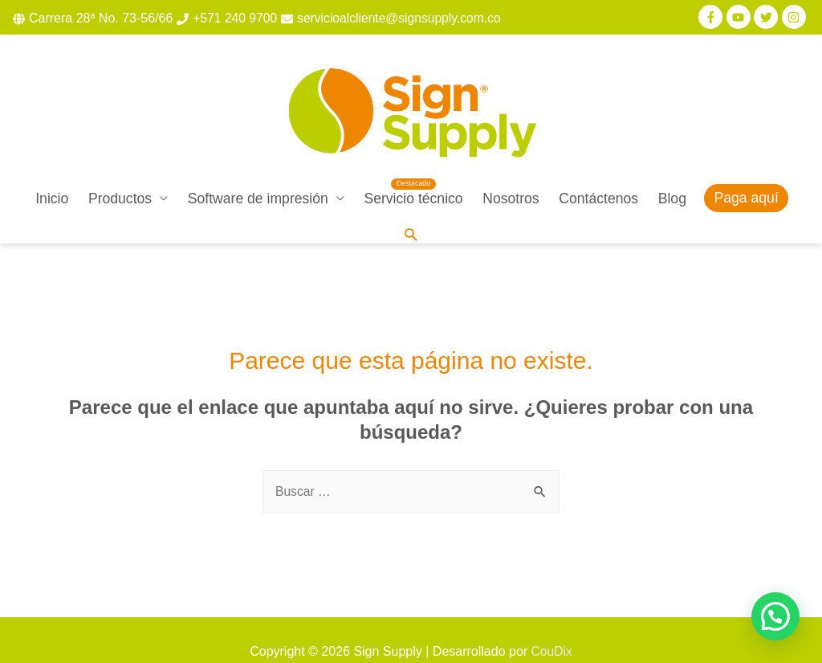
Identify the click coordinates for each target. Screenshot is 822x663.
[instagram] (796, 17)
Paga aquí (746, 174)
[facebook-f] (712, 17)
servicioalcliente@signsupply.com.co (403, 18)
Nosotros (510, 174)
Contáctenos (598, 174)
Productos (120, 174)
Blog (672, 174)
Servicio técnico (413, 174)
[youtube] (740, 17)
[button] (775, 616)
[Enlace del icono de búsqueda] (411, 211)
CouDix (551, 628)
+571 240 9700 (236, 18)
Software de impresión (258, 174)
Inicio (51, 174)
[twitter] (768, 17)
